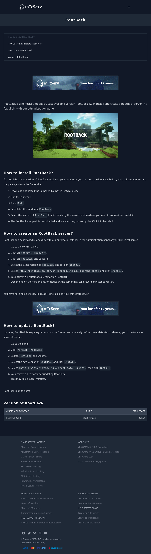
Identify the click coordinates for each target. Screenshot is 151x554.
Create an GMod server (89, 498)
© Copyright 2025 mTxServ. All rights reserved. (41, 539)
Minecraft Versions (30, 503)
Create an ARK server (88, 512)
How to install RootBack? (21, 37)
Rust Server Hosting (31, 466)
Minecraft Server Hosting (33, 447)
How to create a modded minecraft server (41, 522)
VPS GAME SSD (85, 456)
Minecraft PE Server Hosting (35, 451)
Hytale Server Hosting (32, 485)
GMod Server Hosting (31, 456)
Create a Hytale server (89, 522)
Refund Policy (39, 542)
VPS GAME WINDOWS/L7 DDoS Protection (98, 451)
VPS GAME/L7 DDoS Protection (93, 447)
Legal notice (26, 542)
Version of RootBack (18, 57)
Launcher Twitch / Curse (65, 191)
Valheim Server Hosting (32, 471)
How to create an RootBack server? (25, 43)
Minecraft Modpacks (31, 508)
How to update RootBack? (21, 50)
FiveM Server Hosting (31, 461)
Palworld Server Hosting (33, 480)
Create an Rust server (88, 517)
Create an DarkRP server (90, 503)
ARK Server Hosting (30, 476)
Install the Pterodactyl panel (92, 461)
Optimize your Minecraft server (36, 512)
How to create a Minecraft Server (37, 498)
